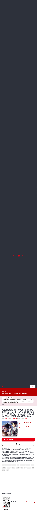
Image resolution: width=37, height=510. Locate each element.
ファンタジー (8, 465)
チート (32, 465)
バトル (9, 467)
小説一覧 (27, 426)
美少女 (3, 470)
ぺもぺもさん (14, 393)
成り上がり (23, 465)
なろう (13, 467)
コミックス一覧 (27, 422)
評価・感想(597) (9, 439)
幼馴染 (14, 465)
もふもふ (28, 467)
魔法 (33, 467)
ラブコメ (4, 467)
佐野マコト (6, 393)
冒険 (18, 465)
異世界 (28, 465)
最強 (7, 470)
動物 (22, 467)
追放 (3, 465)
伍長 (26, 393)
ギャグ (17, 467)
